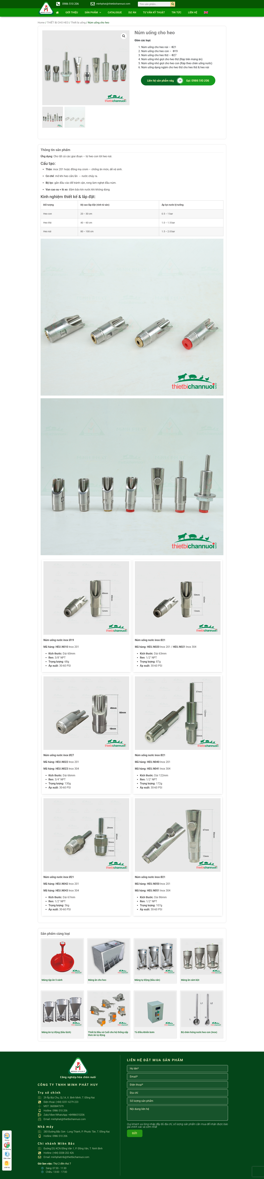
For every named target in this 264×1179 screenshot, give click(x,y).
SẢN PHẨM (93, 12)
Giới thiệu (71, 12)
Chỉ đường (7, 1146)
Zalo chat (7, 1155)
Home (41, 22)
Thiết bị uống (78, 22)
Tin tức (176, 12)
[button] (124, 36)
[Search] (172, 4)
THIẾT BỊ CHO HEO (58, 22)
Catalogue (115, 12)
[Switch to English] (206, 12)
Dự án (132, 12)
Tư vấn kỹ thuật (154, 12)
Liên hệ (192, 12)
